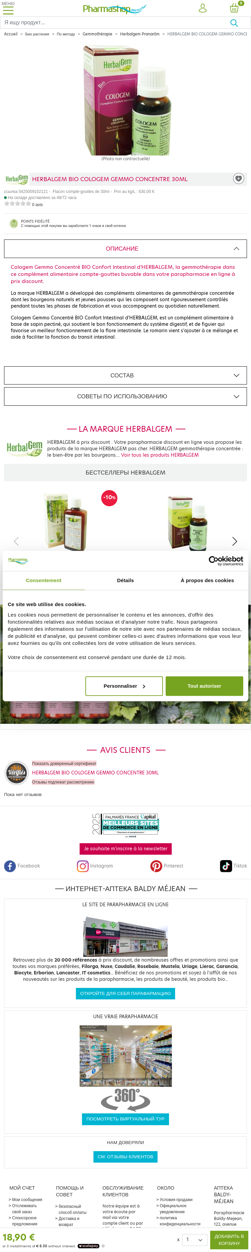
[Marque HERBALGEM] (16, 179)
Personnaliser (124, 686)
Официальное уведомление (173, 1209)
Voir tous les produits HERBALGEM (160, 455)
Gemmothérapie (97, 34)
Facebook (22, 866)
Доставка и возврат (69, 1221)
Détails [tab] (125, 580)
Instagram (95, 866)
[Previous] (16, 541)
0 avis (37, 204)
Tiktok (233, 866)
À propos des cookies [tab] (207, 580)
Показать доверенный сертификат (64, 763)
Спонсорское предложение (24, 1221)
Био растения (37, 34)
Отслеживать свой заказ (24, 1209)
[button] (202, 8)
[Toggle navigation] (8, 8)
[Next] (235, 541)
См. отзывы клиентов (126, 1157)
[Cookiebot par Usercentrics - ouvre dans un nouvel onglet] (213, 561)
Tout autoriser (204, 686)
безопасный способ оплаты (73, 1209)
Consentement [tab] (43, 580)
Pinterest (166, 866)
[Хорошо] (240, 23)
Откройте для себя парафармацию (125, 993)
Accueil (11, 34)
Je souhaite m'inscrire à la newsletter (125, 849)
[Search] (115, 23)
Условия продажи (176, 1199)
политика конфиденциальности (180, 1221)
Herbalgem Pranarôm (140, 34)
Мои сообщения (27, 1199)
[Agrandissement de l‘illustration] (125, 107)
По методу (66, 34)
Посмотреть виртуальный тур (125, 1119)
